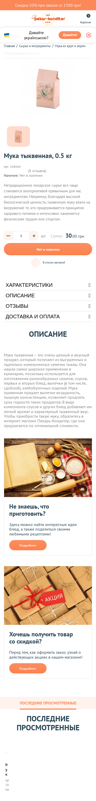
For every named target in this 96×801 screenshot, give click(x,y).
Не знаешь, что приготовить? (29, 510)
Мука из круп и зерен (70, 46)
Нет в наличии (48, 249)
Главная (9, 46)
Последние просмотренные (48, 702)
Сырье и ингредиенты (35, 46)
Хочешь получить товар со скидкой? (41, 637)
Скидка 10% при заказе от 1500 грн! (48, 5)
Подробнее (27, 545)
